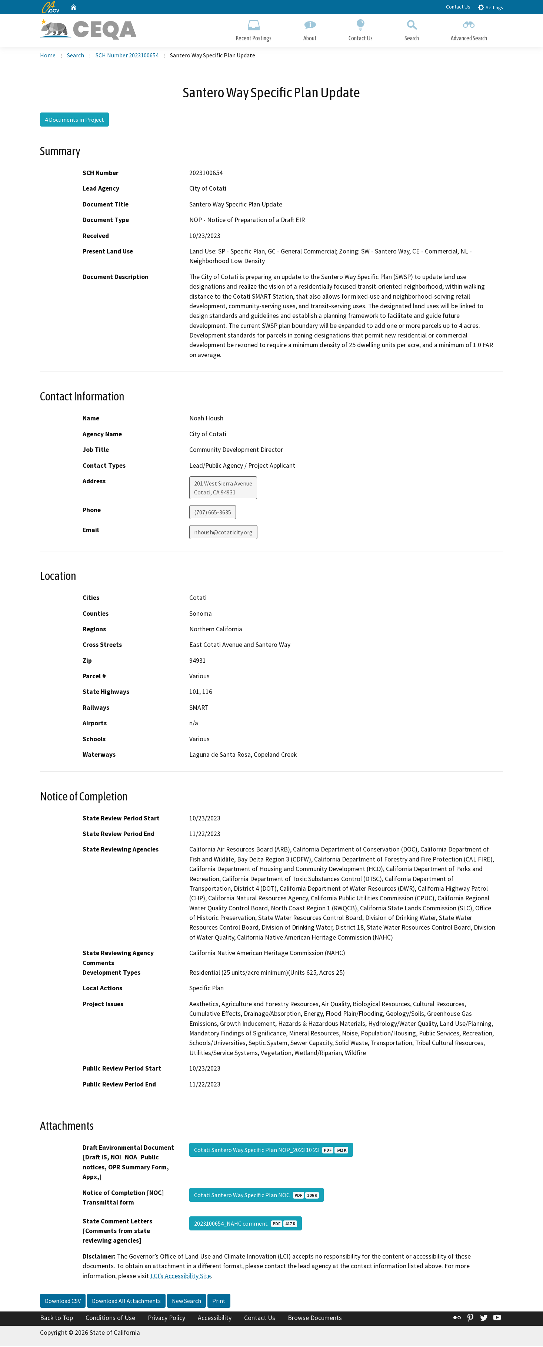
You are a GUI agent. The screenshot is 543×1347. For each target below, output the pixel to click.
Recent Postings (253, 28)
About (310, 28)
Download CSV (63, 1301)
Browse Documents (315, 1318)
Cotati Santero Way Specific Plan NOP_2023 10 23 (271, 1150)
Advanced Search (469, 28)
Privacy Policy (166, 1318)
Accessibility (214, 1318)
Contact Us (458, 6)
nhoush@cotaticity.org (223, 533)
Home (48, 56)
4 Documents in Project (74, 120)
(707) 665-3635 (212, 513)
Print (219, 1301)
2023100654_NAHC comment (245, 1224)
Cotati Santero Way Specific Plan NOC (256, 1195)
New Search (186, 1301)
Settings (490, 7)
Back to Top (56, 1318)
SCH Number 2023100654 (127, 56)
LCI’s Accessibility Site (180, 1277)
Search (411, 28)
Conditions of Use (110, 1318)
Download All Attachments (126, 1301)
